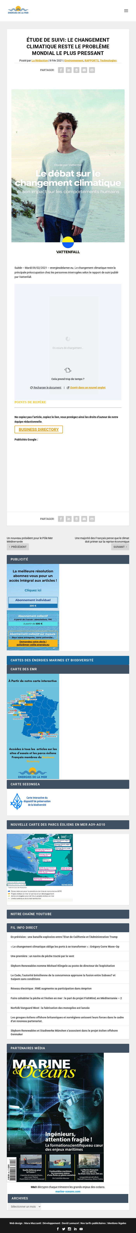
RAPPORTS (92, 60)
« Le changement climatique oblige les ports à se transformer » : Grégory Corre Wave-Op (65, 946)
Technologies (108, 60)
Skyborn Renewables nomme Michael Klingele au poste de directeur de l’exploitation (63, 965)
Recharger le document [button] (45, 387)
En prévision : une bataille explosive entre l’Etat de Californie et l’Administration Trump (64, 936)
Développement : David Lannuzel (61, 1223)
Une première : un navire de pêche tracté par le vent (42, 956)
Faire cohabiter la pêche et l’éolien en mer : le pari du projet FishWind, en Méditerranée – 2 (66, 998)
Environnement (74, 60)
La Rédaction (40, 60)
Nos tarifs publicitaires (93, 1223)
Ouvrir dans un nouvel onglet (86, 387)
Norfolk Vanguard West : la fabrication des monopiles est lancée (50, 1007)
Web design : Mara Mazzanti (25, 1223)
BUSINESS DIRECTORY (39, 429)
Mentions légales (116, 1223)
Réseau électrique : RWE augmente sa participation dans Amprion (51, 988)
